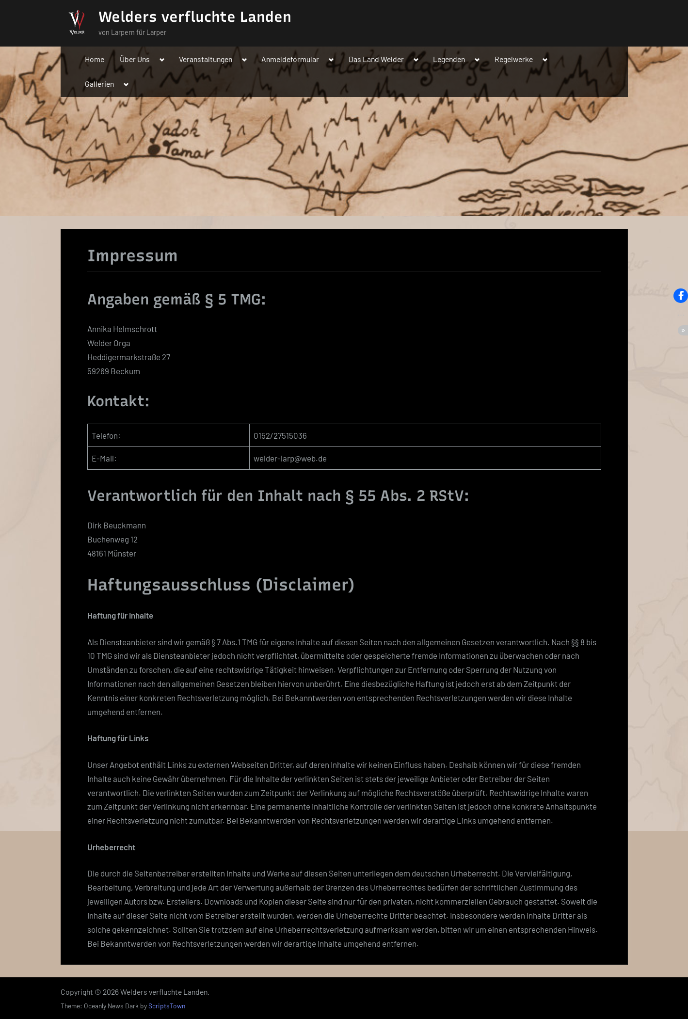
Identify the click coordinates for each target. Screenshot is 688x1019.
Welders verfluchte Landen (194, 16)
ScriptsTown (166, 1006)
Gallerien (99, 83)
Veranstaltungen (205, 59)
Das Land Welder (376, 59)
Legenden (449, 59)
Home (94, 59)
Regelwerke (514, 59)
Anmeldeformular (290, 59)
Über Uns (135, 59)
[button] (680, 295)
